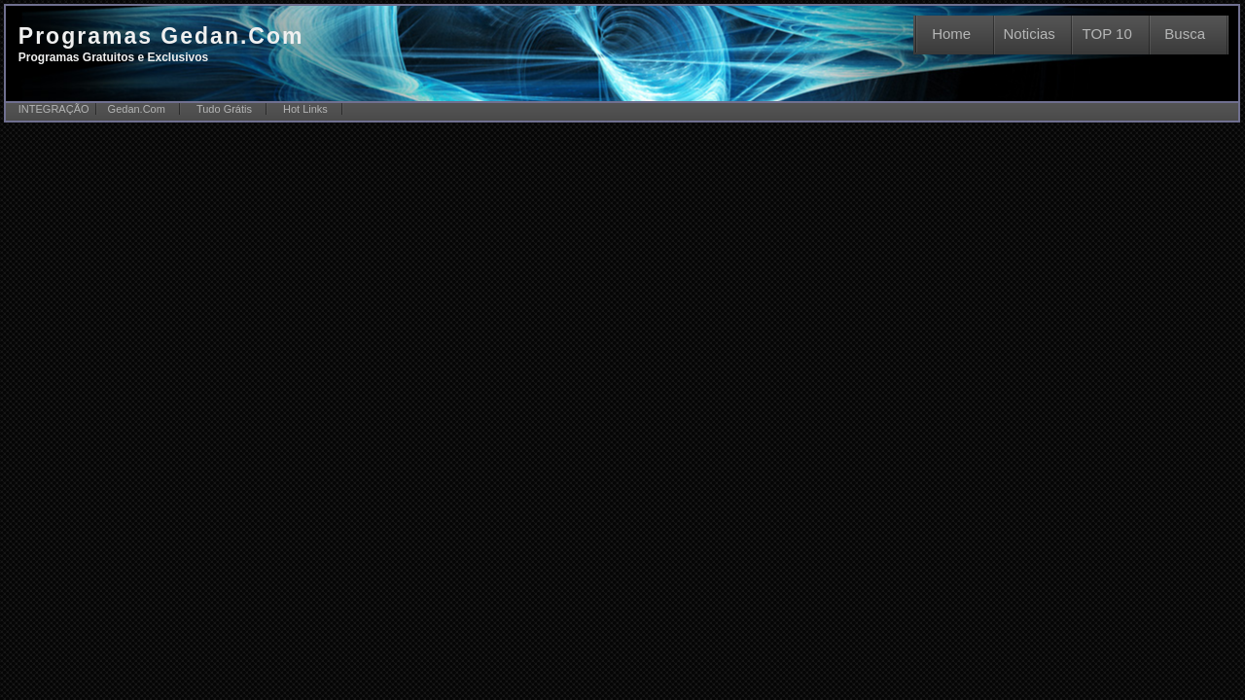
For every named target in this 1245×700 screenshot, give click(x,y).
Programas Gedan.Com (161, 43)
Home (951, 33)
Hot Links (305, 109)
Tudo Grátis (224, 109)
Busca (1184, 33)
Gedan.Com (136, 109)
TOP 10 (1107, 33)
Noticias (1029, 33)
